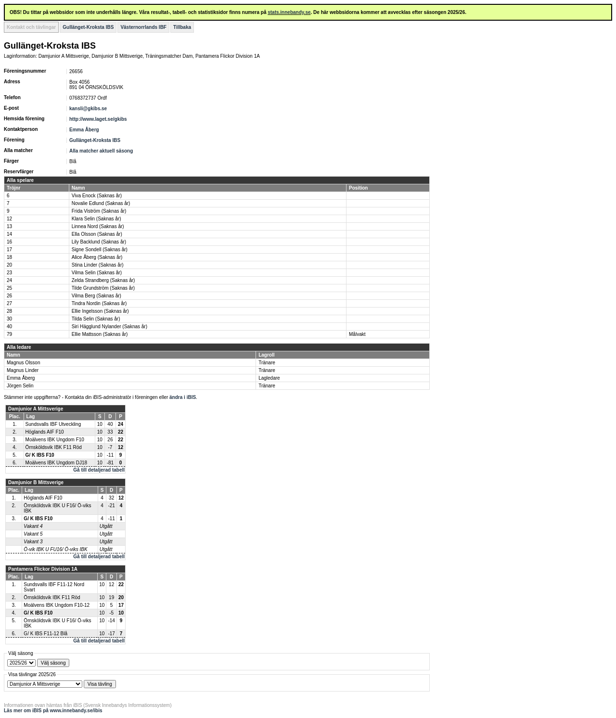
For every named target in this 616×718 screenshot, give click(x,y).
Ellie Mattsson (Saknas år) (100, 334)
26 (9, 295)
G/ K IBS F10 (40, 455)
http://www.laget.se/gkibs (98, 119)
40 (9, 326)
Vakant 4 (33, 526)
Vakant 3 (33, 541)
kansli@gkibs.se (88, 108)
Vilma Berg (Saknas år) (96, 295)
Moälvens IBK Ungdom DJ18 (56, 462)
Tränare (266, 362)
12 (9, 218)
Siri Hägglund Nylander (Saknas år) (109, 326)
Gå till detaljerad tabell (99, 470)
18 (9, 257)
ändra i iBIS (182, 397)
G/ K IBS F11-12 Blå (45, 633)
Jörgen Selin (20, 385)
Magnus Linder (22, 370)
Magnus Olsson (23, 362)
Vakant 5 (33, 534)
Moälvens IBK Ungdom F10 (55, 439)
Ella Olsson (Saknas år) (97, 234)
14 (9, 234)
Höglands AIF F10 (45, 432)
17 (9, 249)
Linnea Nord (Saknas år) (98, 226)
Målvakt (357, 334)
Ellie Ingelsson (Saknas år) (100, 311)
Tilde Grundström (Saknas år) (103, 288)
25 (9, 288)
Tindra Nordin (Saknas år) (99, 303)
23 (9, 272)
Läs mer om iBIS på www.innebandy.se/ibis (53, 710)
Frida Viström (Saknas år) (99, 211)
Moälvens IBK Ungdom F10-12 (57, 605)
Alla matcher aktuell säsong (101, 151)
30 (9, 318)
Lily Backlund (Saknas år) (99, 241)
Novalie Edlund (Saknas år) (101, 203)
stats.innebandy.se (289, 12)
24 (9, 280)
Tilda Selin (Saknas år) (96, 318)
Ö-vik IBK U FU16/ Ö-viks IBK (55, 549)
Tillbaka (182, 27)
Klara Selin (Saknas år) (96, 218)
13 (9, 226)
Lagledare (269, 378)
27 (9, 303)
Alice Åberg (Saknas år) (97, 257)
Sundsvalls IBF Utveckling (53, 424)
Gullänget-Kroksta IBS (88, 27)
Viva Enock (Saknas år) (97, 195)
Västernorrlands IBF (143, 27)
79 (9, 334)
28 (9, 311)
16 (9, 241)
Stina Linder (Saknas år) (98, 265)
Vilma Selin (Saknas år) (97, 272)
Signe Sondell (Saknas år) (100, 249)
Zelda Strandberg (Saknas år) (103, 280)
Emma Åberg (84, 129)
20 (9, 265)
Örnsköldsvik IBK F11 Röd (54, 447)
